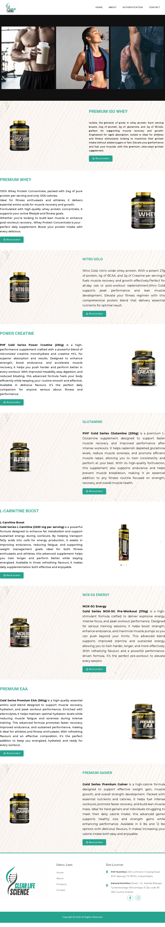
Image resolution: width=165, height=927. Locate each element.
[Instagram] (138, 902)
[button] (86, 544)
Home (96, 7)
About (110, 7)
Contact (154, 7)
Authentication (131, 7)
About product (101, 158)
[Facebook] (130, 902)
